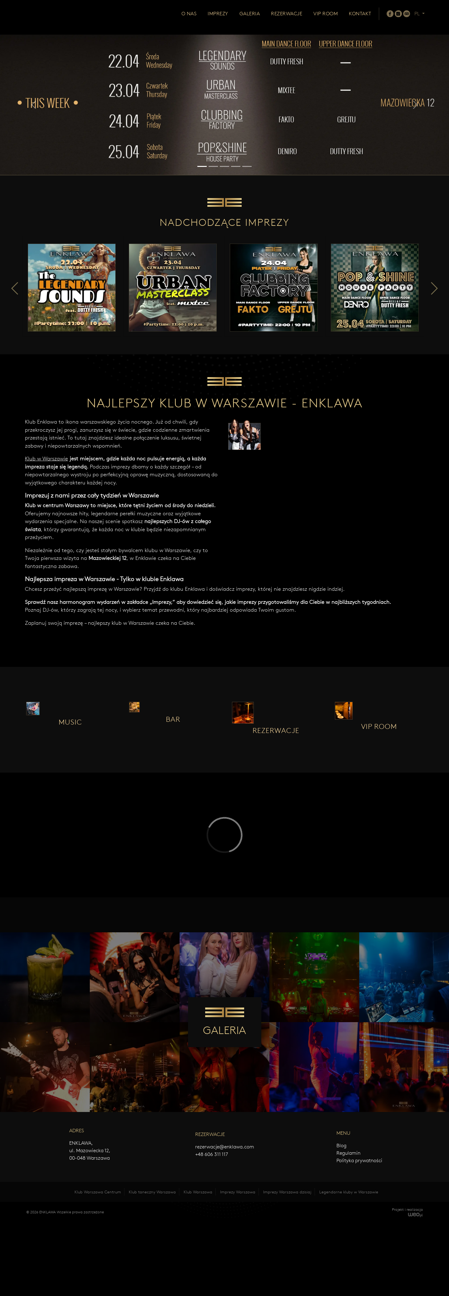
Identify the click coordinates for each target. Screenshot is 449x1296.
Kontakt (360, 18)
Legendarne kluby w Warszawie (348, 1265)
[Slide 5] (247, 166)
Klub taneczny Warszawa (152, 1265)
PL (417, 18)
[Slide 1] (202, 166)
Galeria (249, 18)
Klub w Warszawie (46, 507)
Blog (341, 1219)
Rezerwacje (286, 18)
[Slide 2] (213, 166)
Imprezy (218, 18)
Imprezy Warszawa (237, 1265)
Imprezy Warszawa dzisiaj (287, 1265)
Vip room (325, 18)
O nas (189, 18)
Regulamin (348, 1226)
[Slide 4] (235, 166)
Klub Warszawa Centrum (98, 1265)
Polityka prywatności (359, 1234)
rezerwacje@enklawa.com (224, 1220)
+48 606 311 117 (211, 1227)
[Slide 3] (224, 166)
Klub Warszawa (198, 1265)
